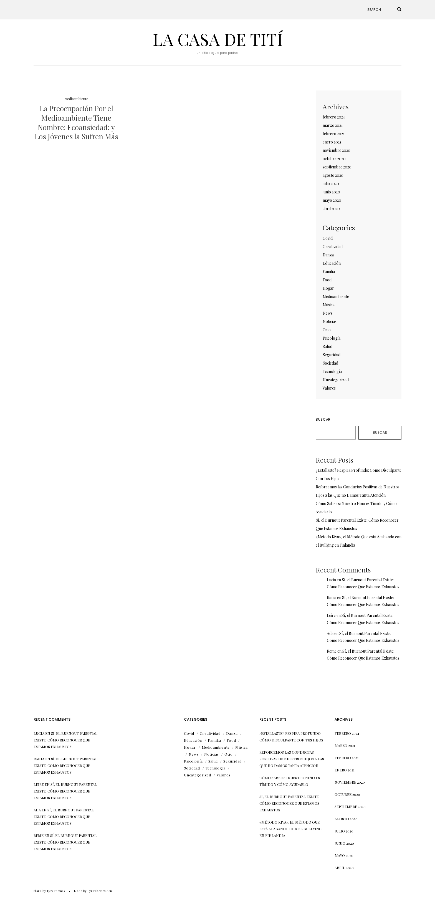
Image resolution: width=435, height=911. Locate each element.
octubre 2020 (334, 158)
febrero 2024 (334, 117)
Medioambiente (76, 98)
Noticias (330, 321)
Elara (38, 891)
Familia (329, 271)
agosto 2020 (333, 175)
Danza (328, 255)
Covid (328, 238)
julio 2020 (331, 183)
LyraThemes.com (100, 891)
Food (327, 279)
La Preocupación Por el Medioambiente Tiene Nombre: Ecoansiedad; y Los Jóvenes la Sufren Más (76, 122)
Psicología (331, 338)
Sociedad (330, 363)
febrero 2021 (334, 133)
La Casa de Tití (218, 39)
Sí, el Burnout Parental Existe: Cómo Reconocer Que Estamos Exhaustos (65, 740)
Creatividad (333, 246)
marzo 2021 (333, 125)
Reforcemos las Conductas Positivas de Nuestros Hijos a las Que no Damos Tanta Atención (291, 759)
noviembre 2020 (336, 150)
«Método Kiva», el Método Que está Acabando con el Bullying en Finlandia (290, 829)
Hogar (328, 288)
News (327, 313)
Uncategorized (336, 379)
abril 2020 (331, 208)
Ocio (327, 329)
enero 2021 (332, 142)
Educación (332, 263)
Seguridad (331, 354)
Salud (327, 346)
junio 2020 (331, 192)
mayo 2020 (332, 200)
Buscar (323, 419)
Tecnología (332, 371)
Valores (329, 388)
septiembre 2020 (337, 167)
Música (329, 304)
